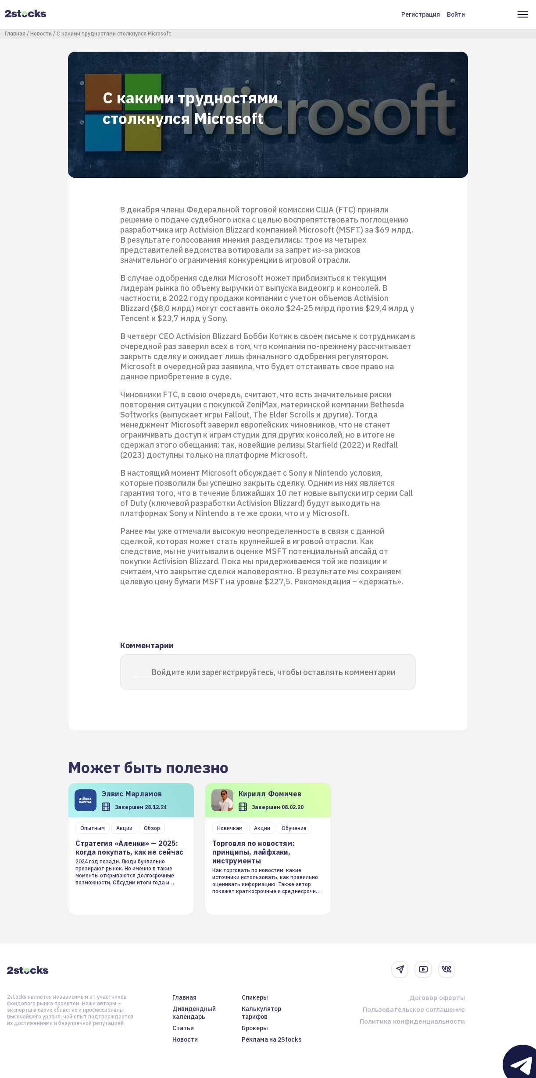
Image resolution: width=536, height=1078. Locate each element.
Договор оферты (437, 997)
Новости (41, 33)
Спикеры (255, 997)
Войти (456, 14)
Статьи (183, 1028)
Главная (15, 33)
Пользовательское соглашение (414, 1009)
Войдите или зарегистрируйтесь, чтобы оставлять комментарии (273, 672)
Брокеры (255, 1028)
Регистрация (420, 14)
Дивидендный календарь (194, 1013)
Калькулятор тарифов (261, 1013)
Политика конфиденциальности (412, 1021)
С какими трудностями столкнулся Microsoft (114, 33)
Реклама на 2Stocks (271, 1039)
